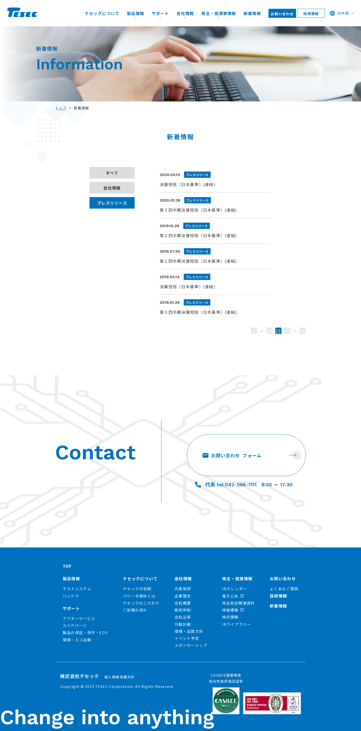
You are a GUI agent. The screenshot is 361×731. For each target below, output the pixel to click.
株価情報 (233, 610)
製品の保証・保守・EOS (85, 632)
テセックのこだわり (141, 603)
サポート (160, 13)
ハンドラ (71, 596)
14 (269, 331)
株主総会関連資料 (238, 603)
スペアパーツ (75, 625)
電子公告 (233, 596)
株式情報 (230, 617)
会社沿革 (182, 617)
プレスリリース (112, 203)
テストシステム (77, 588)
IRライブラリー (236, 624)
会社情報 (185, 13)
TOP (67, 566)
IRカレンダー (234, 588)
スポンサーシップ (190, 645)
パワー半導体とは (139, 596)
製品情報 (135, 13)
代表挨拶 (182, 588)
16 (287, 331)
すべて (112, 173)
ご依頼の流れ (135, 610)
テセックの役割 (137, 588)
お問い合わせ (282, 13)
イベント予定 (186, 638)
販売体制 (182, 610)
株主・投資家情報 (218, 13)
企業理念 (182, 596)
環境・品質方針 (188, 631)
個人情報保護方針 (119, 676)
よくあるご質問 (284, 588)
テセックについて (102, 13)
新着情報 (252, 13)
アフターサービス (79, 618)
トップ (60, 107)
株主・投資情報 (237, 578)
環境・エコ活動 (77, 639)
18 (302, 331)
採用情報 (311, 13)
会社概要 (182, 603)
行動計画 (182, 624)
